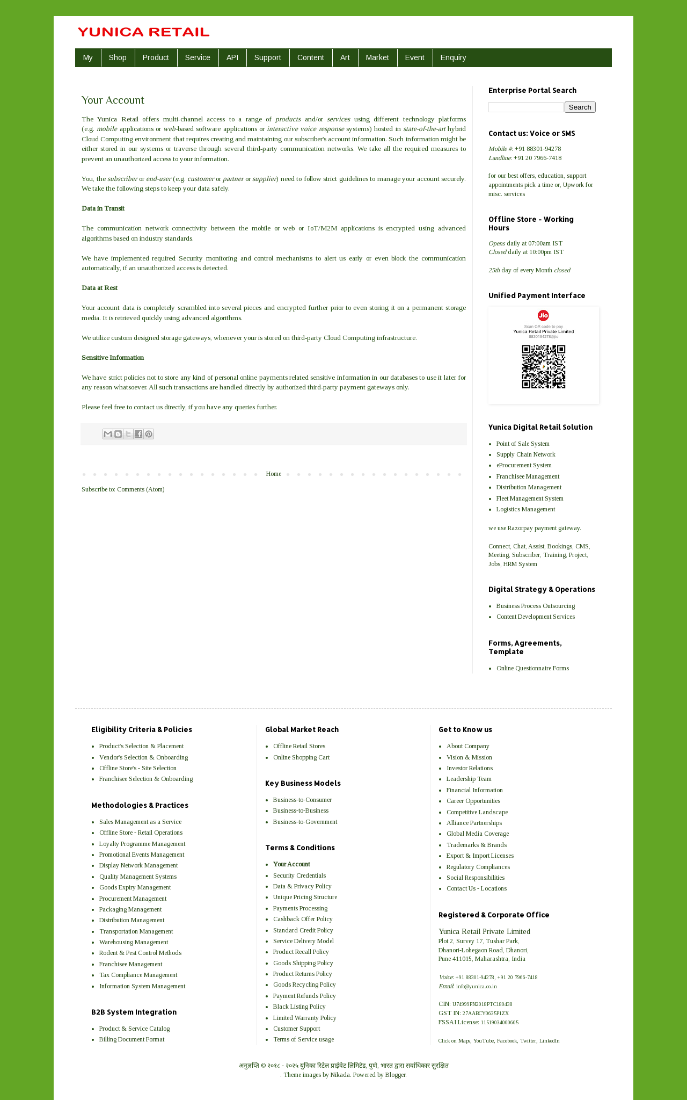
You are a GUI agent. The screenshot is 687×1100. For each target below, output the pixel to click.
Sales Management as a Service (140, 822)
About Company (468, 746)
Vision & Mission (469, 757)
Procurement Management (132, 898)
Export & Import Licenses (480, 855)
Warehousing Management (133, 942)
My (88, 57)
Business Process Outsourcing (535, 606)
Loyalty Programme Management (142, 844)
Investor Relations (470, 768)
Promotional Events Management (141, 854)
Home (273, 473)
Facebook (507, 1041)
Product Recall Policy (301, 952)
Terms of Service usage (303, 1039)
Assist (536, 546)
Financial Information (475, 790)
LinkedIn (549, 1041)
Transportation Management (136, 931)
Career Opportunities (473, 801)
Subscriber (526, 555)
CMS (582, 546)
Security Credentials (299, 875)
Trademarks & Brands (477, 845)
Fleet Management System (530, 498)
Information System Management (142, 986)
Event (415, 57)
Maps (464, 1041)
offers (527, 175)
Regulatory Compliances (478, 867)
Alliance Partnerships (474, 823)
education (551, 175)
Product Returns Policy (302, 974)
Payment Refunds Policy (304, 996)
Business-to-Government (305, 822)
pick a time (538, 185)
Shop (118, 57)
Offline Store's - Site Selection (138, 768)
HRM (510, 564)
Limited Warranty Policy (305, 1018)
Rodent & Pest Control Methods (140, 953)
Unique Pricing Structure (305, 897)
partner (233, 179)
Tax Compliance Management (138, 975)
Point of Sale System (523, 443)
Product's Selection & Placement (141, 746)
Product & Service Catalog (134, 1028)
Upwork (573, 185)
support (576, 175)
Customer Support (296, 1028)
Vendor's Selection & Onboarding (143, 757)
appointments (505, 185)
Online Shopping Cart (301, 757)
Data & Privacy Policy (302, 886)
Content (310, 57)
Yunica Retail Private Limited (484, 931)
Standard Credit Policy (303, 930)
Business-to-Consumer (302, 800)
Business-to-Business (300, 810)
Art (345, 57)
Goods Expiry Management (135, 887)
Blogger (395, 1075)
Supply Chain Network (526, 454)
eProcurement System (524, 465)
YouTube (483, 1041)
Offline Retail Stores (299, 746)
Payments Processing (300, 908)
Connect (499, 546)
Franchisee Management (527, 476)
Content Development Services (535, 616)
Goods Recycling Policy (304, 984)
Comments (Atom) (140, 489)
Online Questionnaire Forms (532, 668)
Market (377, 57)
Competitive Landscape (477, 812)
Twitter (528, 1041)
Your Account (291, 864)
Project (578, 555)
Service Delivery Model (303, 941)
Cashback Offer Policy (303, 919)
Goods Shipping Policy (303, 963)
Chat (519, 546)
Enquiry (453, 57)
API (232, 57)
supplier (264, 179)
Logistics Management (525, 509)
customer (200, 179)
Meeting (498, 555)
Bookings (559, 546)
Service (197, 57)
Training (554, 555)
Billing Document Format (131, 1039)
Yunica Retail (117, 119)
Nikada (340, 1075)
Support (267, 57)
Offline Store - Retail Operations (140, 832)
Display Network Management (138, 865)
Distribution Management (528, 487)
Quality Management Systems (138, 876)
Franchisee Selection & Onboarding (146, 779)
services (514, 194)
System (527, 564)
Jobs (494, 564)
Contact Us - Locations (477, 888)
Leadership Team (469, 779)
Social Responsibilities (476, 877)
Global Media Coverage (478, 833)
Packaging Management (130, 909)
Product (156, 57)
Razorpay (520, 528)
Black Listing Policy (299, 1006)
